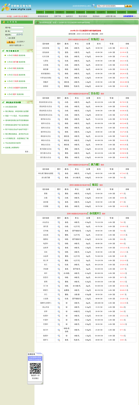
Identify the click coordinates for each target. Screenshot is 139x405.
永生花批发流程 (11, 107)
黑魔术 (45, 82)
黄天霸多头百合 (46, 149)
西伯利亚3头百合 (45, 106)
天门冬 (45, 286)
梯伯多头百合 (46, 136)
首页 (54, 23)
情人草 (45, 260)
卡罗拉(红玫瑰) (45, 78)
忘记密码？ (21, 42)
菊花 (18, 68)
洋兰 (45, 294)
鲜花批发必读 (43, 16)
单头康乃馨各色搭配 (45, 173)
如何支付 (69, 16)
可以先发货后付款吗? (13, 143)
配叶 (18, 94)
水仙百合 (45, 222)
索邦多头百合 (46, 119)
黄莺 (45, 282)
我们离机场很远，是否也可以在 (17, 134)
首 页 (40, 12)
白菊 (45, 198)
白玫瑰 (45, 65)
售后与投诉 (83, 16)
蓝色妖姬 (45, 52)
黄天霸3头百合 (45, 153)
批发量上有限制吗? (12, 148)
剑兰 (45, 265)
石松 (45, 252)
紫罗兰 (45, 340)
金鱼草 (45, 248)
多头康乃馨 (46, 178)
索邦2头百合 (45, 128)
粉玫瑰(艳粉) (45, 74)
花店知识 (96, 16)
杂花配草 (20, 88)
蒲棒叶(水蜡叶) (45, 303)
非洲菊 (45, 206)
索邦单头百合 (46, 132)
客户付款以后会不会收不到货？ (17, 129)
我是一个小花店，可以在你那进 (17, 116)
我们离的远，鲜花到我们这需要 (17, 111)
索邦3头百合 (45, 123)
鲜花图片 (60, 12)
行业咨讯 (132, 12)
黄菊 (45, 194)
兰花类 (19, 81)
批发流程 (70, 12)
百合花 (19, 75)
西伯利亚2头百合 (45, 111)
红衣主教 (45, 56)
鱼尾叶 (45, 316)
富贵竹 (45, 277)
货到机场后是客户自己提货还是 (17, 125)
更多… (27, 152)
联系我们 (111, 12)
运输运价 (80, 12)
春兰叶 (45, 330)
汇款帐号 (101, 12)
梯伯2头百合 (45, 145)
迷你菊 (45, 202)
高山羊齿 (45, 307)
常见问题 (90, 12)
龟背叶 (45, 243)
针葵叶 (45, 320)
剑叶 (45, 273)
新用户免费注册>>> (16, 45)
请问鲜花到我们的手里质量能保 (17, 120)
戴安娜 (45, 69)
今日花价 (49, 12)
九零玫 (45, 61)
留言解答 (121, 12)
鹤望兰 (45, 290)
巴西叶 (45, 324)
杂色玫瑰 (45, 48)
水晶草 (45, 256)
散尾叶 (45, 336)
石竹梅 (45, 231)
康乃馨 (19, 62)
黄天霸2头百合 (45, 157)
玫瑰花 (19, 55)
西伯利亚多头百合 (45, 102)
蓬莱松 (45, 239)
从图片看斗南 (111, 16)
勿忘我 (45, 235)
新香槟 (45, 86)
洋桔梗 (45, 269)
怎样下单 (57, 16)
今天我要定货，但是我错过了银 (17, 138)
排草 (45, 311)
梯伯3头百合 (45, 140)
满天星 (45, 226)
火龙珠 (45, 299)
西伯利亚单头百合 (45, 115)
